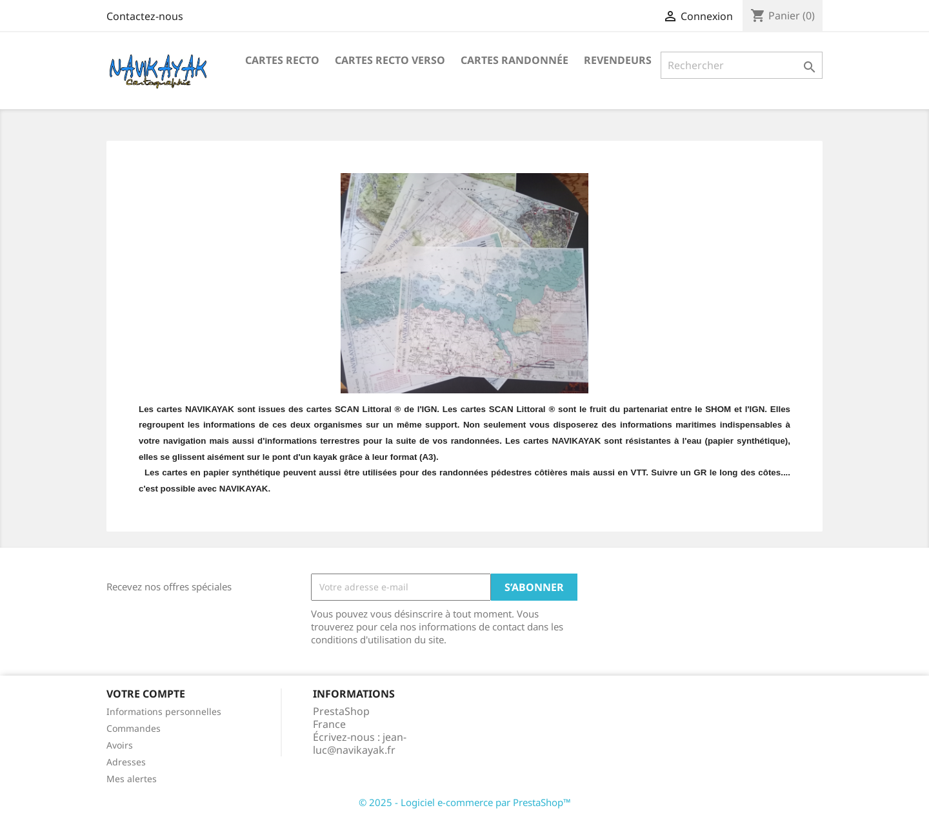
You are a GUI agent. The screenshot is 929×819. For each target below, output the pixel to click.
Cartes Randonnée (514, 60)
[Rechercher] (742, 65)
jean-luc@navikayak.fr (359, 743)
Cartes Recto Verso (390, 60)
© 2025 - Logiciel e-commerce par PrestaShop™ (465, 802)
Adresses (126, 762)
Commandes (133, 728)
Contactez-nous (144, 16)
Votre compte (145, 694)
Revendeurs (618, 60)
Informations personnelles (163, 711)
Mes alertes (131, 778)
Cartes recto (282, 60)
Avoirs (119, 745)
